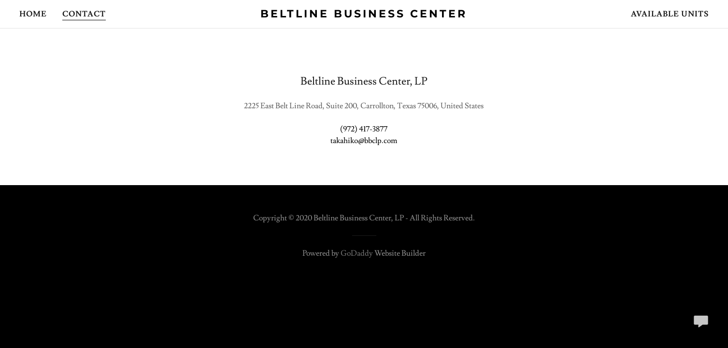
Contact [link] (84, 14)
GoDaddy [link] (357, 253)
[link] (364, 15)
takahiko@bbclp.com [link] (363, 140)
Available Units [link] (670, 14)
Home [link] (33, 14)
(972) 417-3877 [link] (363, 129)
